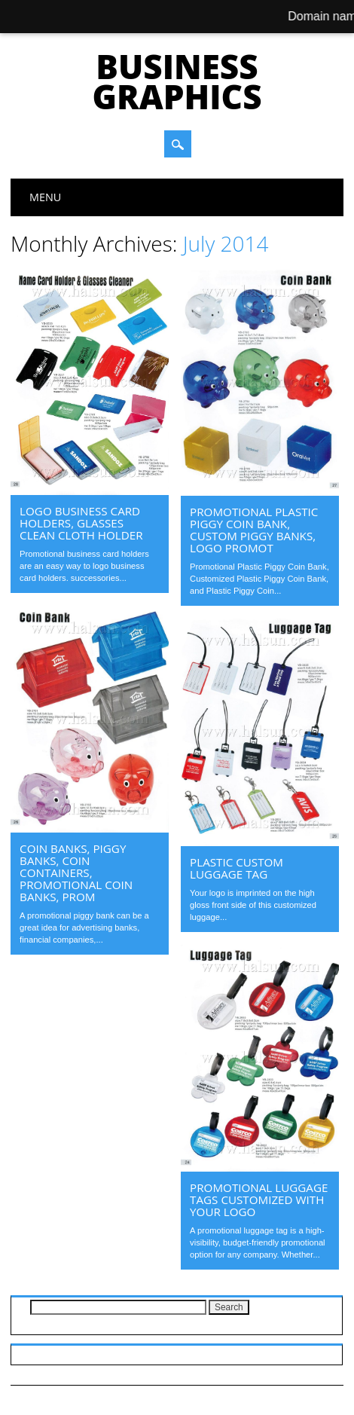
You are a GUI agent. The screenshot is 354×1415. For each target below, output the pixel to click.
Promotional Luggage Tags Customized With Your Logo (259, 1199)
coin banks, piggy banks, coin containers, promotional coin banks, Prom (76, 872)
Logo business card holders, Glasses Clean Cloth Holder (81, 522)
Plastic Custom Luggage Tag (236, 868)
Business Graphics (176, 81)
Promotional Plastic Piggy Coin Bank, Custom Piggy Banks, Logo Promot (254, 529)
